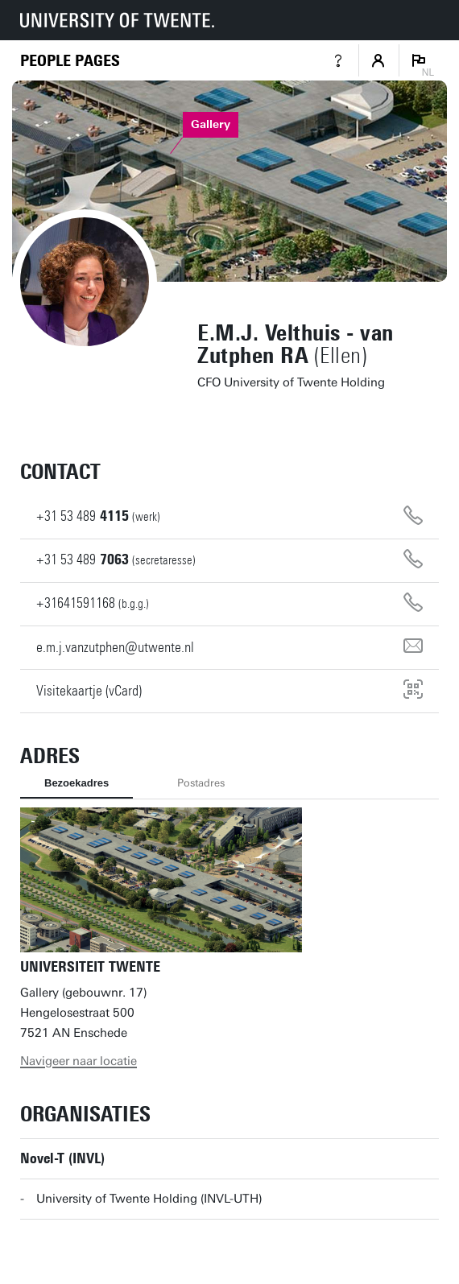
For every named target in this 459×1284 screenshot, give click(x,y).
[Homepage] (70, 61)
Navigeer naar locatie (78, 1061)
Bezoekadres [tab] (76, 783)
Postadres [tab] (201, 783)
